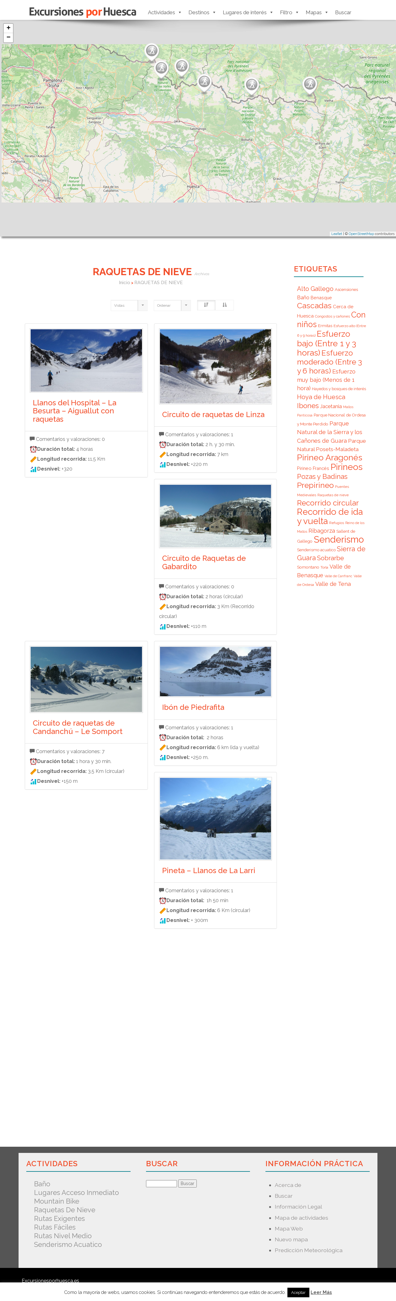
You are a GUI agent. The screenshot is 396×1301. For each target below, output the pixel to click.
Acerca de (288, 1185)
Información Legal (298, 1206)
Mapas (317, 12)
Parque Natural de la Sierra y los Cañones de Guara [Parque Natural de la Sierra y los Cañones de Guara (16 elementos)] (329, 432)
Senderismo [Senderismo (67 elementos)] (339, 539)
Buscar (343, 12)
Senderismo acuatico (68, 1244)
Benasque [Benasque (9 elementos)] (321, 297)
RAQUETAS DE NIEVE (158, 282)
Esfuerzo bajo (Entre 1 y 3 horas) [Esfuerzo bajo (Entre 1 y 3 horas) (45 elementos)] (326, 343)
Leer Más (321, 1292)
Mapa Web (289, 1228)
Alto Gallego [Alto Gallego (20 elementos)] (315, 288)
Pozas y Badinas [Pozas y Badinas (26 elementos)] (322, 476)
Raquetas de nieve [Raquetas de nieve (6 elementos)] (333, 495)
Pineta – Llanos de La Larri (208, 870)
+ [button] (8, 28)
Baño (42, 1184)
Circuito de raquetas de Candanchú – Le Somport (78, 727)
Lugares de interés (248, 12)
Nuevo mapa (291, 1239)
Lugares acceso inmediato (76, 1192)
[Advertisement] (151, 1032)
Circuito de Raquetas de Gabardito (204, 562)
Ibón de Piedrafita (193, 707)
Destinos (202, 12)
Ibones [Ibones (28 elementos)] (308, 406)
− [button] (8, 37)
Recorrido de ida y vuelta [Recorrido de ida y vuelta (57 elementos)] (330, 516)
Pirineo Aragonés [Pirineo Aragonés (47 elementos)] (329, 457)
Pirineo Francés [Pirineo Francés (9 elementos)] (313, 468)
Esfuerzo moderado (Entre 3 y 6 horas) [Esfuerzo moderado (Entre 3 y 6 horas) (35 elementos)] (329, 361)
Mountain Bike (56, 1201)
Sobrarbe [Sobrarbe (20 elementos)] (330, 558)
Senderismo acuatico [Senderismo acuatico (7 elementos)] (316, 550)
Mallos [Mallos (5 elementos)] (348, 407)
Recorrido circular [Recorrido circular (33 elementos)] (328, 502)
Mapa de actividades (301, 1217)
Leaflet (336, 234)
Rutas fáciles (54, 1227)
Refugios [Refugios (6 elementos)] (336, 523)
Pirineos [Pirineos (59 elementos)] (346, 467)
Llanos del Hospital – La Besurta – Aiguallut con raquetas (74, 411)
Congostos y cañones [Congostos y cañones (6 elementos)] (332, 316)
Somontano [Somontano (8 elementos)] (308, 567)
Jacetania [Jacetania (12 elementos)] (331, 406)
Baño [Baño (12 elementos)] (303, 297)
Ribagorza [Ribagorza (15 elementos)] (321, 530)
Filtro (289, 12)
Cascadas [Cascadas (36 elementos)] (314, 305)
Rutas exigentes (59, 1218)
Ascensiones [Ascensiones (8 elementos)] (346, 289)
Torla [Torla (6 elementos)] (324, 567)
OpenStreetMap (361, 234)
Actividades (165, 12)
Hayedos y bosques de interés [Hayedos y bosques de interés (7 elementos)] (339, 388)
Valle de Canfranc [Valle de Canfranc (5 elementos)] (338, 576)
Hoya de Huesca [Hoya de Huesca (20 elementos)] (321, 397)
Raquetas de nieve (64, 1210)
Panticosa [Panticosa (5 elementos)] (304, 415)
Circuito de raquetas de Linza (213, 414)
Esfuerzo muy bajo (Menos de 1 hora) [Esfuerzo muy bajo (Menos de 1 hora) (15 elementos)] (326, 379)
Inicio (124, 282)
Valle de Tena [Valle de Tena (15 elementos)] (333, 584)
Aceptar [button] (298, 1292)
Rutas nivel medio (63, 1236)
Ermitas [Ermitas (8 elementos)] (325, 325)
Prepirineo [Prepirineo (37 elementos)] (315, 485)
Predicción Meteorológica (308, 1250)
